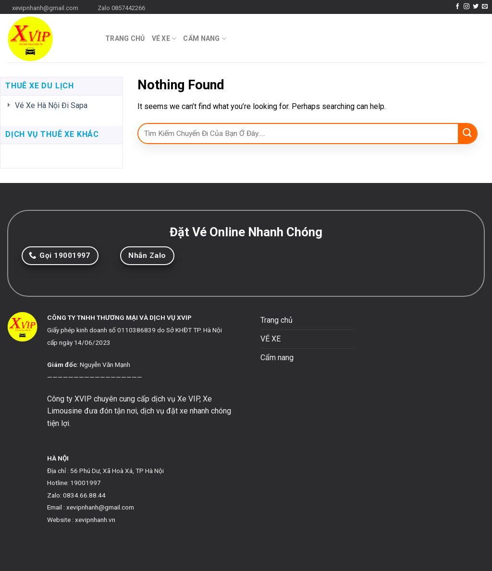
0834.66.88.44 (84, 495)
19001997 (85, 482)
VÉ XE (164, 38)
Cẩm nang (204, 38)
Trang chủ (125, 38)
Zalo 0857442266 (121, 8)
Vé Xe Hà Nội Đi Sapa (51, 105)
